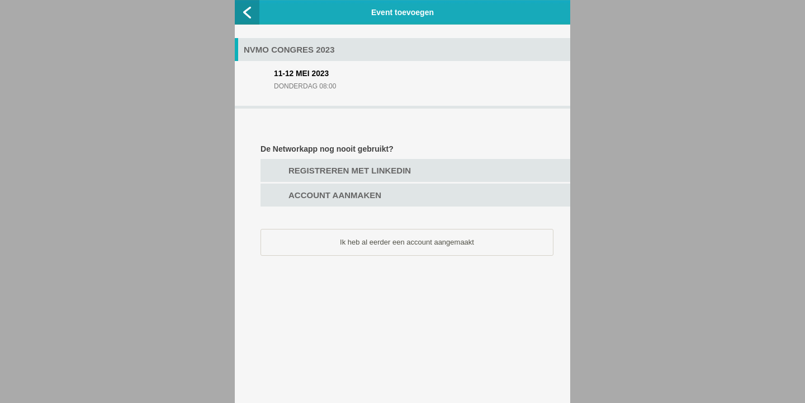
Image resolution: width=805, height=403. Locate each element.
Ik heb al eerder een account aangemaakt (407, 242)
